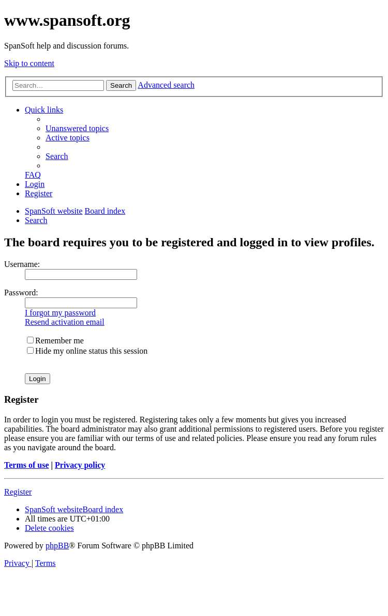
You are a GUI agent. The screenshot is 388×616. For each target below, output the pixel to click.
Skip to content (29, 63)
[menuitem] (77, 128)
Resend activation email (65, 322)
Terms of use (26, 465)
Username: (22, 264)
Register (18, 491)
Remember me (55, 340)
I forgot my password (60, 312)
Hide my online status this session (87, 350)
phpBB (57, 545)
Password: (21, 292)
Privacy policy (80, 465)
